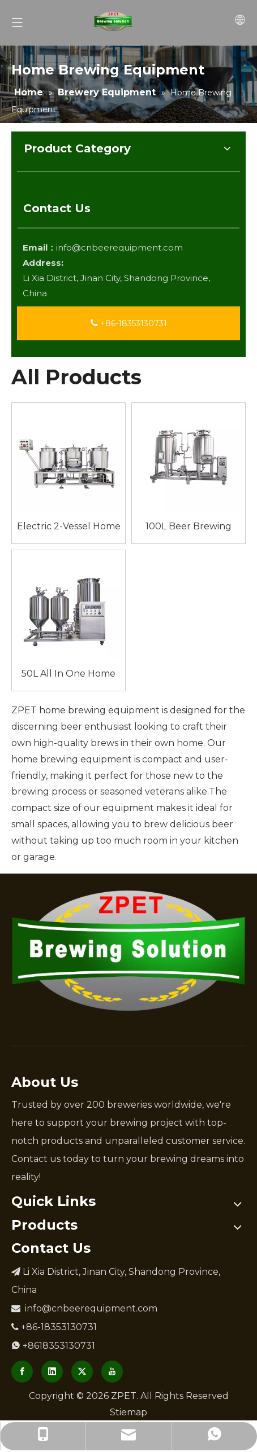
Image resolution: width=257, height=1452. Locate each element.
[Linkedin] (52, 1372)
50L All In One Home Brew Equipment (68, 673)
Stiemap (128, 1412)
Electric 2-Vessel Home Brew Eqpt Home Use (69, 526)
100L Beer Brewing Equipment (188, 526)
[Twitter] (82, 1372)
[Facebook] (22, 1372)
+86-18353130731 (129, 323)
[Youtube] (112, 1372)
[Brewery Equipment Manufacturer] (128, 950)
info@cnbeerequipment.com (119, 247)
